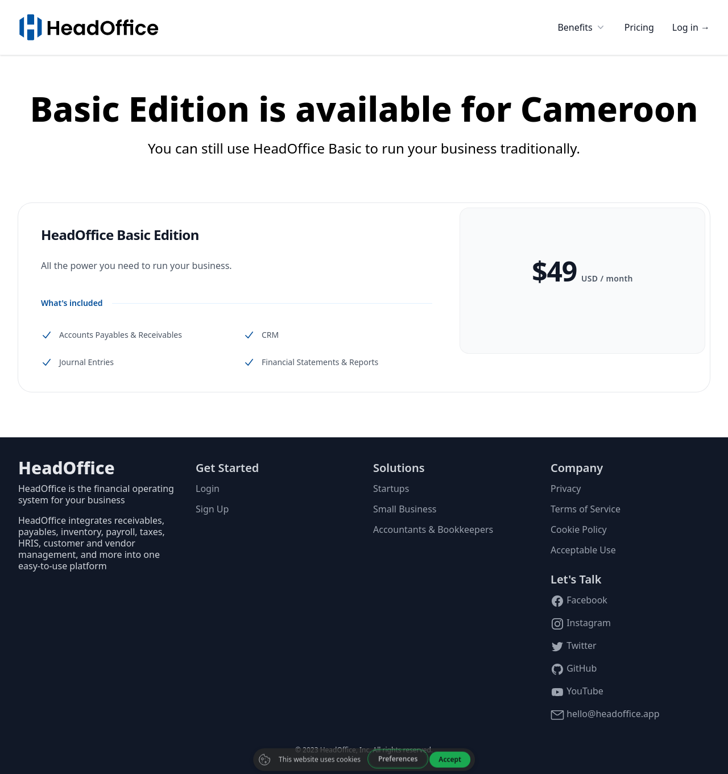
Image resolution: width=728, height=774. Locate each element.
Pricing (639, 27)
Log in (691, 27)
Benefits (581, 27)
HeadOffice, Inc (345, 750)
